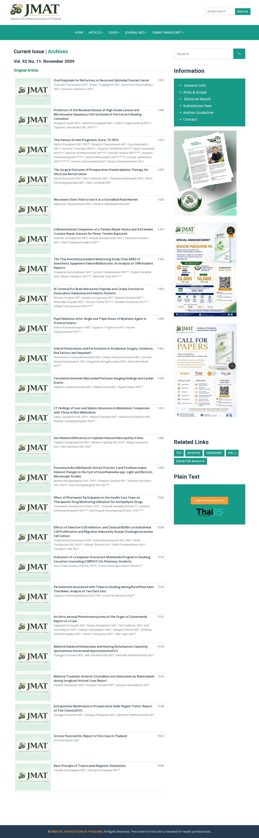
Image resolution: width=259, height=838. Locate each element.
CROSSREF (214, 453)
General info (192, 85)
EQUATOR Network (190, 461)
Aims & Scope (192, 92)
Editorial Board (194, 99)
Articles (95, 32)
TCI (178, 453)
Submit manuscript (167, 32)
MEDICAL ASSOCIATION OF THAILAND (76, 832)
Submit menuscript (209, 500)
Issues (113, 32)
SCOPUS (194, 453)
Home (79, 32)
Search (242, 11)
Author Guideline (195, 112)
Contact (187, 119)
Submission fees (195, 105)
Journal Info (135, 32)
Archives (58, 51)
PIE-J (232, 453)
